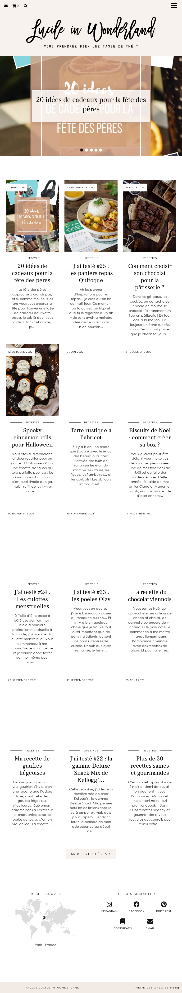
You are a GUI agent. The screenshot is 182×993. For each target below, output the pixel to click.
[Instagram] (11, 971)
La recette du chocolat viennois (150, 595)
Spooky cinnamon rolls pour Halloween (32, 437)
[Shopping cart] (16, 6)
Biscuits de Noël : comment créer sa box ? (150, 437)
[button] (175, 6)
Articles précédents (91, 854)
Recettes (150, 258)
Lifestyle (32, 258)
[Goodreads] (122, 924)
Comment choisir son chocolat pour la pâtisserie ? (150, 276)
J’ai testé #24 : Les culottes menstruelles (32, 599)
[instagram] (109, 907)
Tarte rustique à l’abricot (91, 434)
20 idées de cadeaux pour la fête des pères (91, 104)
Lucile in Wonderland (59, 987)
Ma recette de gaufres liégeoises (32, 766)
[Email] (6, 6)
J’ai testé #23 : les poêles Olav (91, 595)
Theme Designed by (156, 987)
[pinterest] (163, 907)
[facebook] (136, 907)
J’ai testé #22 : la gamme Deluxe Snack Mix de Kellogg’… (91, 769)
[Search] (25, 6)
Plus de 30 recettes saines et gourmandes (150, 766)
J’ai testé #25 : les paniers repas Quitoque (91, 273)
